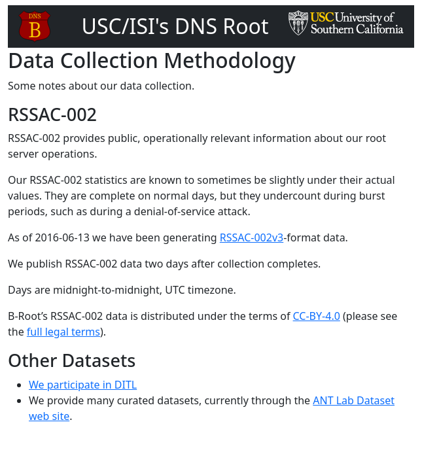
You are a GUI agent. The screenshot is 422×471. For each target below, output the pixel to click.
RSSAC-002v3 (251, 237)
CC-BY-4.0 (316, 316)
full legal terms (63, 331)
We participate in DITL (83, 384)
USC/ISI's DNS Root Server (176, 41)
